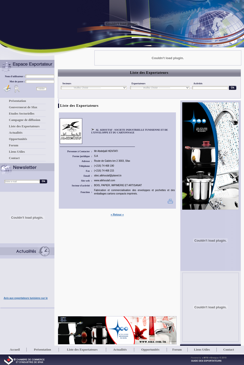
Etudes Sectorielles (21, 113)
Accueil (15, 349)
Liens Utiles (17, 151)
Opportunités (18, 139)
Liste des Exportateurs (24, 126)
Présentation (17, 101)
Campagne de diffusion (25, 120)
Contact (14, 158)
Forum (13, 145)
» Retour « (117, 214)
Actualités (16, 132)
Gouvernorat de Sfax (23, 107)
